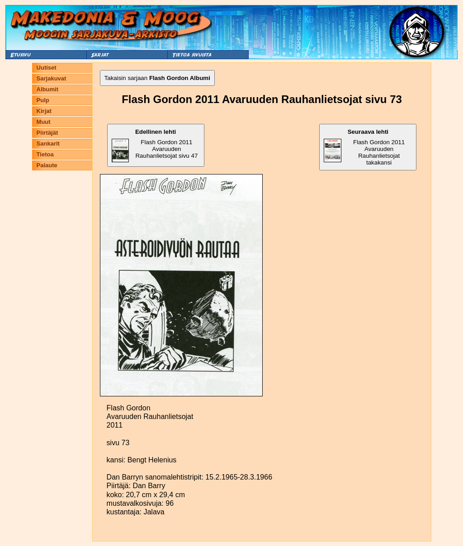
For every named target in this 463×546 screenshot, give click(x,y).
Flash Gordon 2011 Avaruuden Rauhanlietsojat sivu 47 (155, 145)
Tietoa (45, 154)
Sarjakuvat (51, 78)
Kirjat (44, 111)
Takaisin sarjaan (157, 78)
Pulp (43, 100)
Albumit (47, 89)
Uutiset (47, 67)
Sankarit (48, 143)
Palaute (47, 165)
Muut (44, 121)
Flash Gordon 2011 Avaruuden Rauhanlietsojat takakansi (364, 147)
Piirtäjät (47, 132)
